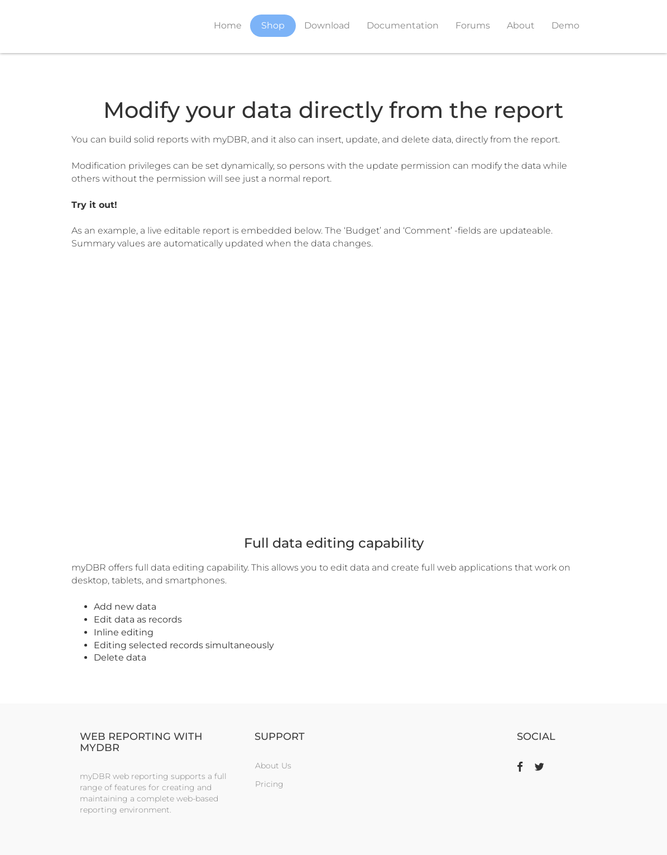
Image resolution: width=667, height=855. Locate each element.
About (521, 25)
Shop (273, 25)
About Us (273, 766)
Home (228, 25)
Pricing (269, 784)
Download (327, 25)
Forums (472, 25)
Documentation (403, 25)
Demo (565, 25)
